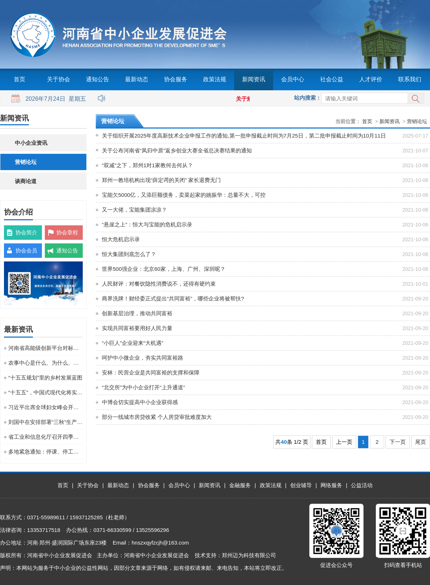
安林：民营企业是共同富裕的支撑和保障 (150, 372)
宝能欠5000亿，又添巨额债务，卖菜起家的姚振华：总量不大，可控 (184, 195)
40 (284, 442)
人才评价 (370, 79)
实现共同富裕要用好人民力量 (137, 328)
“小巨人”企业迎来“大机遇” (132, 343)
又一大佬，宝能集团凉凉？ (134, 210)
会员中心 (292, 79)
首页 (19, 79)
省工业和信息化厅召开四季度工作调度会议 (45, 437)
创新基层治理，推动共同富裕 (137, 313)
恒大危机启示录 (121, 239)
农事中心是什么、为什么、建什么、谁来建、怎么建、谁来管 (45, 363)
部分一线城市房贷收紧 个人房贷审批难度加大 (157, 417)
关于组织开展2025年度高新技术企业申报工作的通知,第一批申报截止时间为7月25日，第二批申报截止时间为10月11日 (244, 136)
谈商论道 (25, 181)
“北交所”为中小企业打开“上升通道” (143, 387)
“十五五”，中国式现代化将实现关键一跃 (45, 392)
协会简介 (26, 232)
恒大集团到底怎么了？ (129, 254)
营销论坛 (25, 162)
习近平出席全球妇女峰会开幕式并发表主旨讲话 (45, 407)
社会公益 (331, 79)
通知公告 (97, 79)
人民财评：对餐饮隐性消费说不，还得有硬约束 (159, 284)
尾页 (420, 442)
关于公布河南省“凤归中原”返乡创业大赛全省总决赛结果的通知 (177, 150)
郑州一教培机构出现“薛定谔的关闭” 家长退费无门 (161, 180)
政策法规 (214, 79)
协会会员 (26, 250)
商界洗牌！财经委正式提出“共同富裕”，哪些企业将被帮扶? (173, 298)
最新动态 (136, 79)
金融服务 (240, 485)
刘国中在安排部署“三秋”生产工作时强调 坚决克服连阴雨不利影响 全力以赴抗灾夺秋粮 (45, 422)
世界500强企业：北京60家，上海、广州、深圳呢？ (163, 269)
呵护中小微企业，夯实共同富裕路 (142, 358)
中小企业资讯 (31, 143)
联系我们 (409, 79)
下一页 (398, 442)
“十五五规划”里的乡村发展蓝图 (45, 377)
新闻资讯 (253, 79)
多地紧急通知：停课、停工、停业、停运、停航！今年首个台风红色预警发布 (45, 451)
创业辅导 (301, 485)
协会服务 (175, 79)
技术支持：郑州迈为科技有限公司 (235, 555)
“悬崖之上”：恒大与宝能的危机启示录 (147, 224)
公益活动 (362, 485)
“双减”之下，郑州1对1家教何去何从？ (147, 165)
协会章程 (67, 232)
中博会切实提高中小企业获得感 (140, 402)
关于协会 (58, 79)
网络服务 (331, 485)
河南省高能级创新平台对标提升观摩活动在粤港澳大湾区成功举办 (45, 348)
